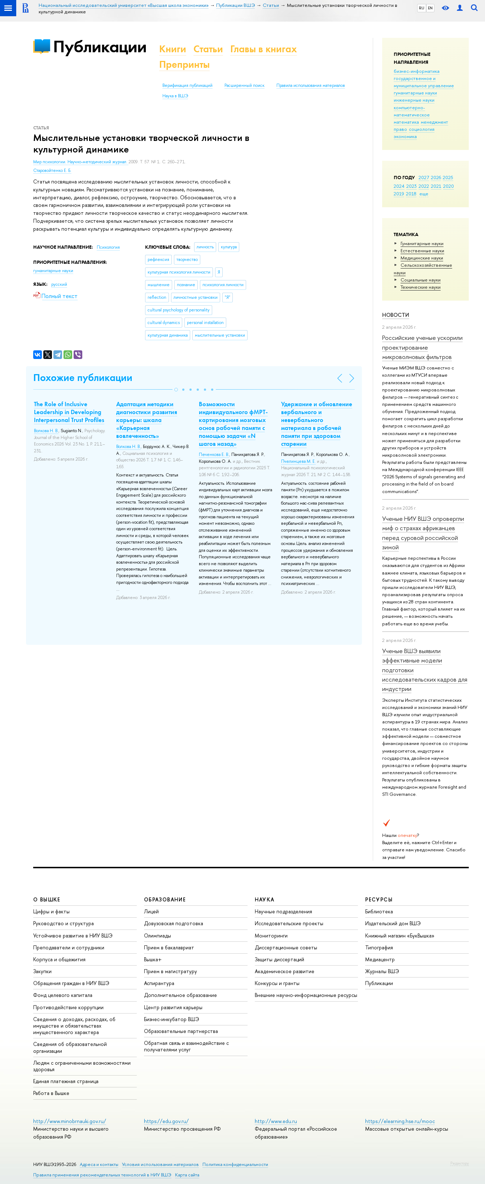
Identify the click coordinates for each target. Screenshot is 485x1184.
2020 (448, 186)
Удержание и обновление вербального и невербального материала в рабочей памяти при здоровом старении (316, 424)
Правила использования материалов (310, 85)
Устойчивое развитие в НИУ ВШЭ (73, 935)
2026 (436, 177)
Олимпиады (157, 935)
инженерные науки (414, 100)
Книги (172, 49)
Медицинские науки (422, 257)
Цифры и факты (51, 911)
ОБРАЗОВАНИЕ (165, 899)
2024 (399, 186)
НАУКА (265, 899)
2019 (399, 193)
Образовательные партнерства (181, 1031)
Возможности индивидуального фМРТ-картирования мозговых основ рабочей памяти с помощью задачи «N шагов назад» (233, 424)
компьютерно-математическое (412, 111)
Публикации (100, 46)
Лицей (151, 911)
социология (421, 129)
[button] (176, 389)
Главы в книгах (263, 49)
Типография (379, 947)
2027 (424, 177)
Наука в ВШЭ (175, 96)
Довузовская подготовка (173, 923)
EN (430, 7)
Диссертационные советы (286, 947)
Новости (395, 315)
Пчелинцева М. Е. (298, 461)
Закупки (42, 971)
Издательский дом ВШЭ (393, 923)
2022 (424, 186)
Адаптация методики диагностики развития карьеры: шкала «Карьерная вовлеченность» (146, 420)
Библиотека (379, 911)
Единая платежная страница (66, 1081)
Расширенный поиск (244, 85)
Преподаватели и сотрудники (68, 947)
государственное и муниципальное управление (424, 82)
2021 (436, 186)
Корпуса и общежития (59, 959)
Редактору (459, 1163)
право (400, 129)
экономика (405, 136)
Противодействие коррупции (68, 1007)
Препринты (184, 64)
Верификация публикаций (187, 85)
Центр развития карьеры (173, 1007)
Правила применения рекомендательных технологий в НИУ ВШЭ (102, 1175)
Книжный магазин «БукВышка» (399, 935)
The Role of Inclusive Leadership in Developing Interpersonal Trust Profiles (69, 412)
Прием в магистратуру (170, 971)
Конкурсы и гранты (277, 983)
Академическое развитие (284, 971)
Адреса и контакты (99, 1164)
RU (421, 7)
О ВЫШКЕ (47, 899)
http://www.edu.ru (276, 1121)
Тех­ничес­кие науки (421, 287)
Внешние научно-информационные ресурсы (306, 995)
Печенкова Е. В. (214, 454)
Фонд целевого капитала (62, 995)
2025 (448, 177)
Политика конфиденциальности (235, 1164)
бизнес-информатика (417, 71)
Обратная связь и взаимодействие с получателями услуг (186, 1046)
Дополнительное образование (180, 995)
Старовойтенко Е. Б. (52, 170)
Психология (108, 247)
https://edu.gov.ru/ (166, 1121)
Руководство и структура (63, 923)
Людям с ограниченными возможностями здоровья (82, 1066)
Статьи (208, 49)
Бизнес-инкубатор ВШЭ (171, 1019)
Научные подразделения (283, 911)
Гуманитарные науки (422, 243)
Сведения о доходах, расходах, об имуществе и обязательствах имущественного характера (74, 1026)
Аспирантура (159, 983)
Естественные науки (422, 250)
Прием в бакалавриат (169, 947)
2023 (411, 186)
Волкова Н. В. (46, 431)
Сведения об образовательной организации (70, 1047)
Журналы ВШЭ (382, 971)
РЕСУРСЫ (379, 899)
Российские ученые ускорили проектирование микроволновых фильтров (422, 347)
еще (423, 193)
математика (406, 122)
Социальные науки (421, 279)
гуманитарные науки (415, 92)
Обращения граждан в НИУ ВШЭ (71, 983)
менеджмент (434, 122)
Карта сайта (187, 1175)
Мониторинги (271, 935)
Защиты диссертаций (279, 959)
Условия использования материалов (160, 1164)
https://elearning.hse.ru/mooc (400, 1121)
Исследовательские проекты (289, 923)
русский (59, 284)
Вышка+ (153, 959)
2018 (411, 193)
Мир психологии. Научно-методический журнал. (80, 162)
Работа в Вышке (51, 1093)
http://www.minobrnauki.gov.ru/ (69, 1121)
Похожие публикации (82, 377)
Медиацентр (380, 959)
